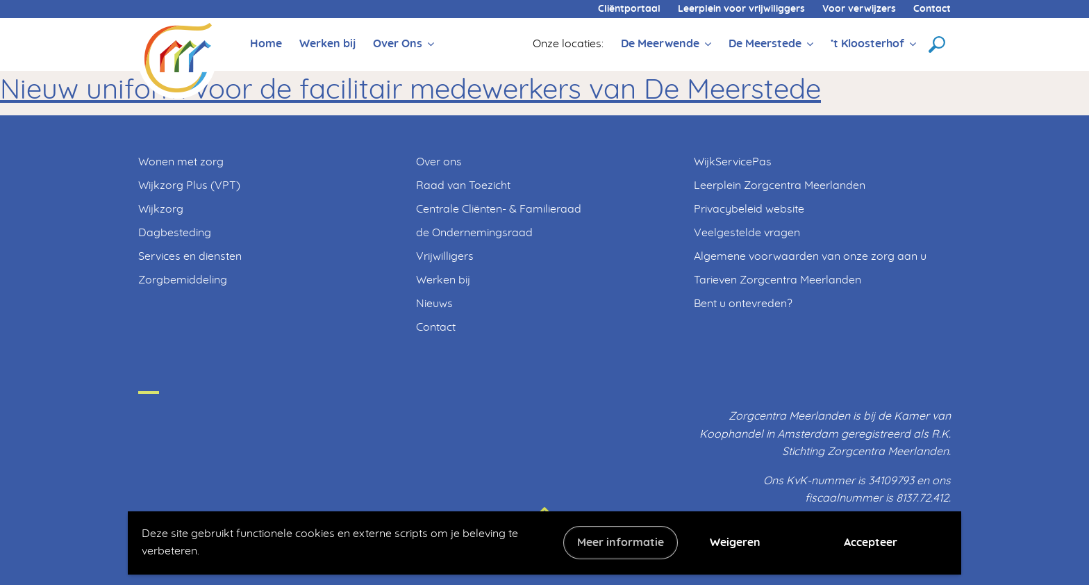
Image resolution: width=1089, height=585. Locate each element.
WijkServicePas (733, 161)
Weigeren (735, 542)
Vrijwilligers (445, 256)
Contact (932, 9)
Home (266, 43)
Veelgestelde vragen (747, 232)
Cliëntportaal (629, 9)
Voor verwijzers (859, 9)
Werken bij (327, 43)
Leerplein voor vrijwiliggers (741, 9)
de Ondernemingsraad (474, 232)
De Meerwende (660, 43)
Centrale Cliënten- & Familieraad (498, 209)
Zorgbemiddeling (182, 280)
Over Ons (397, 43)
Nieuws (434, 303)
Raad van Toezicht (463, 185)
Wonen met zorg (181, 161)
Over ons (439, 161)
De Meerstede (765, 43)
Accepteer (870, 542)
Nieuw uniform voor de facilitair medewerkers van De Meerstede (410, 90)
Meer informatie (620, 542)
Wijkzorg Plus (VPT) (189, 185)
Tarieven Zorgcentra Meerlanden (777, 280)
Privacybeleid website (749, 209)
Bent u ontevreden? (743, 303)
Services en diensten (190, 256)
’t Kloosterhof (867, 43)
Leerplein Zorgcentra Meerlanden (779, 185)
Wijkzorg (160, 209)
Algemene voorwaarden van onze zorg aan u (810, 256)
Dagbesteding (174, 232)
